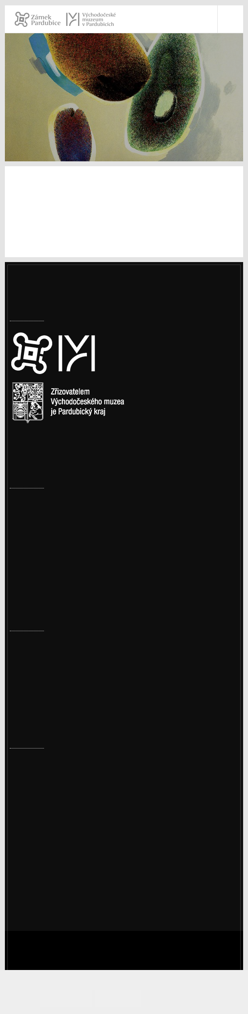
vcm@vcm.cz (44, 838)
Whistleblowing (50, 889)
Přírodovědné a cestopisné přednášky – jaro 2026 (95, 644)
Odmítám (123, 998)
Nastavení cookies (42, 458)
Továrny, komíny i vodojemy (59, 502)
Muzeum (52, 118)
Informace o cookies (180, 998)
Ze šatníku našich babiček (55, 675)
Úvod (18, 118)
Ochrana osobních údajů (65, 876)
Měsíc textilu (32, 705)
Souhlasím (79, 998)
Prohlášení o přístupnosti (67, 863)
